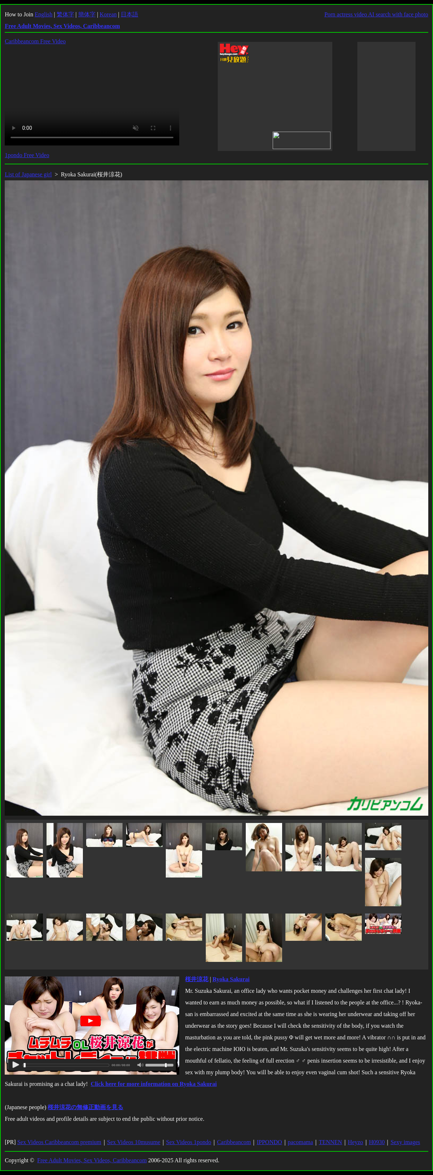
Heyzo (355, 1142)
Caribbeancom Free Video (35, 41)
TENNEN (330, 1142)
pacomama (300, 1142)
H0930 (377, 1142)
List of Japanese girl (28, 174)
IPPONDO (269, 1142)
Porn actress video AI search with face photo (376, 14)
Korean (108, 14)
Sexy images (405, 1142)
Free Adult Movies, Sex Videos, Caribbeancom (92, 1160)
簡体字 (87, 14)
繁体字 (65, 14)
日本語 (129, 14)
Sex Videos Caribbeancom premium (59, 1142)
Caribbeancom (234, 1142)
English (43, 14)
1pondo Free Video (27, 155)
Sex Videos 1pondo (188, 1142)
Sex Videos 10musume (133, 1142)
